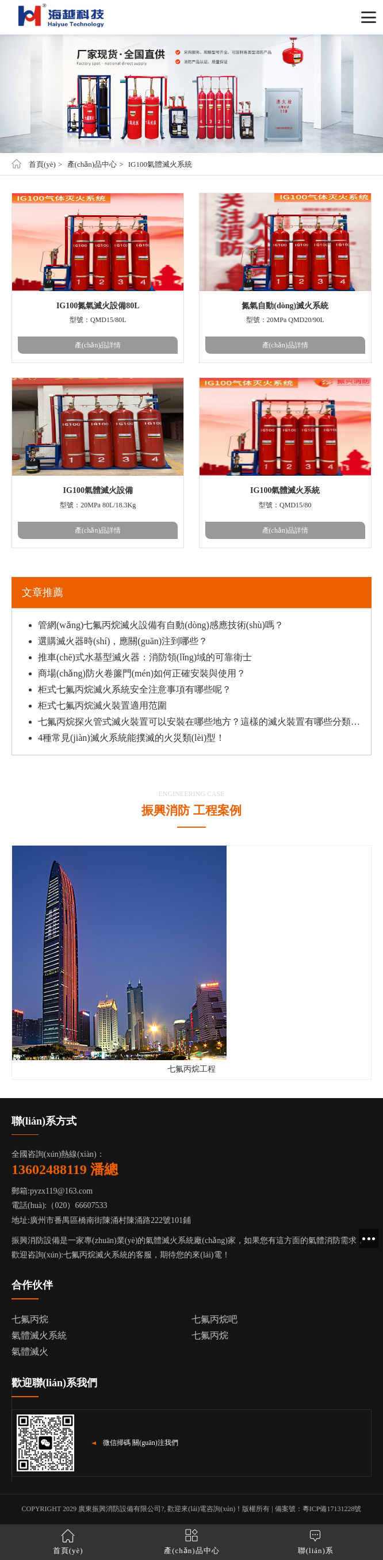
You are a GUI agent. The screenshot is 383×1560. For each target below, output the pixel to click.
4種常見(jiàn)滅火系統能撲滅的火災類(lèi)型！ (131, 738)
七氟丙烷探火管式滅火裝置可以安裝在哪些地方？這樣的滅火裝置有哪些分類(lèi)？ (200, 722)
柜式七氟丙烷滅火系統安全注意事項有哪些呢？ (134, 689)
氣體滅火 (30, 1351)
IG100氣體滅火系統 (160, 164)
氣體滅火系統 (39, 1335)
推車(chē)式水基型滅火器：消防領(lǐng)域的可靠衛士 (145, 657)
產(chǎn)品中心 (92, 164)
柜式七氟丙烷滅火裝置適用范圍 (102, 705)
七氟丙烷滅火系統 (95, 1255)
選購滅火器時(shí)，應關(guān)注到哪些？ (123, 641)
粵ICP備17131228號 (332, 1509)
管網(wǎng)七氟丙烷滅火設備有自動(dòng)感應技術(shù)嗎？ (161, 625)
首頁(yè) (42, 164)
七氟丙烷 (30, 1319)
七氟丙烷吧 (215, 1319)
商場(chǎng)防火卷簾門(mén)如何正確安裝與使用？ (142, 673)
